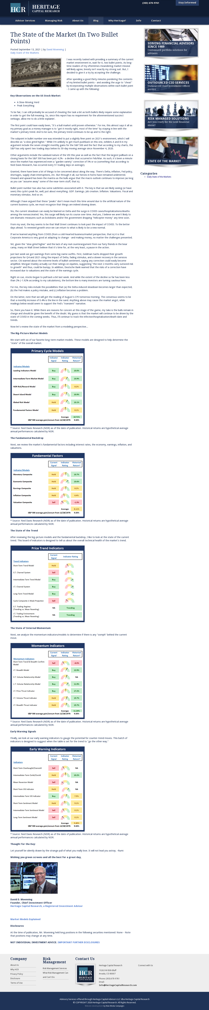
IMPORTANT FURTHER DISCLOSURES (79, 942)
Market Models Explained (25, 919)
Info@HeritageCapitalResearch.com (118, 985)
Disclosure (15, 978)
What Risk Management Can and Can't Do (55, 975)
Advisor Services (25, 20)
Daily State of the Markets (24, 52)
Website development (94, 1006)
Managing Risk (53, 20)
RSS (140, 970)
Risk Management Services (55, 968)
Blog (95, 20)
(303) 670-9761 (150, 2)
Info (138, 20)
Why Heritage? (117, 20)
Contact (156, 20)
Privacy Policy (16, 974)
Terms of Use (16, 983)
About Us (77, 20)
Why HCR (14, 969)
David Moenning (55, 49)
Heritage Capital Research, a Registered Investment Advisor (46, 906)
